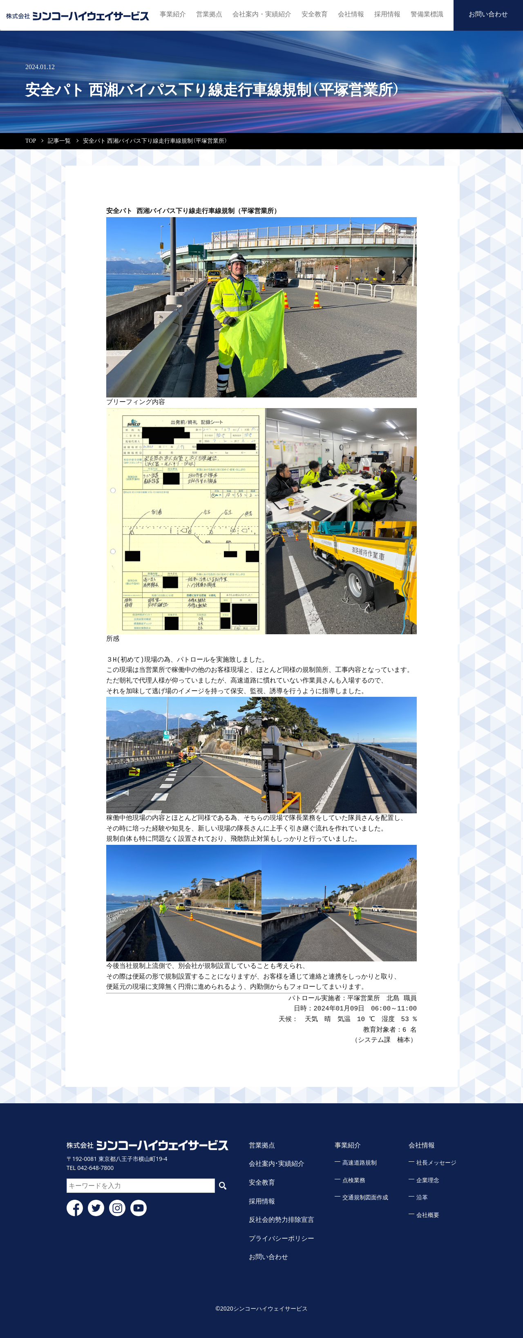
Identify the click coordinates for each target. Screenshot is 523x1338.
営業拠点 (212, 14)
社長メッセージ (436, 1163)
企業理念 (427, 1180)
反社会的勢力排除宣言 (281, 1219)
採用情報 (387, 14)
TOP (30, 141)
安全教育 (315, 14)
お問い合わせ (488, 14)
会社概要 (427, 1215)
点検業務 (353, 1180)
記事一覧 (59, 141)
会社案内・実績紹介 (263, 14)
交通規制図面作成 (365, 1197)
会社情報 (351, 14)
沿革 (422, 1197)
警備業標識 (427, 14)
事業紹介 (176, 14)
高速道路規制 (359, 1163)
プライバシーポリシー (281, 1238)
